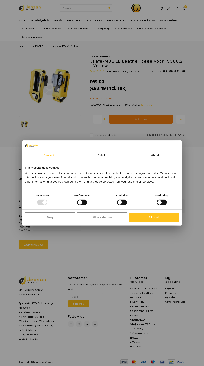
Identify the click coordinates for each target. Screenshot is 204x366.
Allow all (153, 217)
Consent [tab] (49, 154)
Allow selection (102, 217)
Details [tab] (102, 154)
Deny (50, 217)
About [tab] (155, 154)
